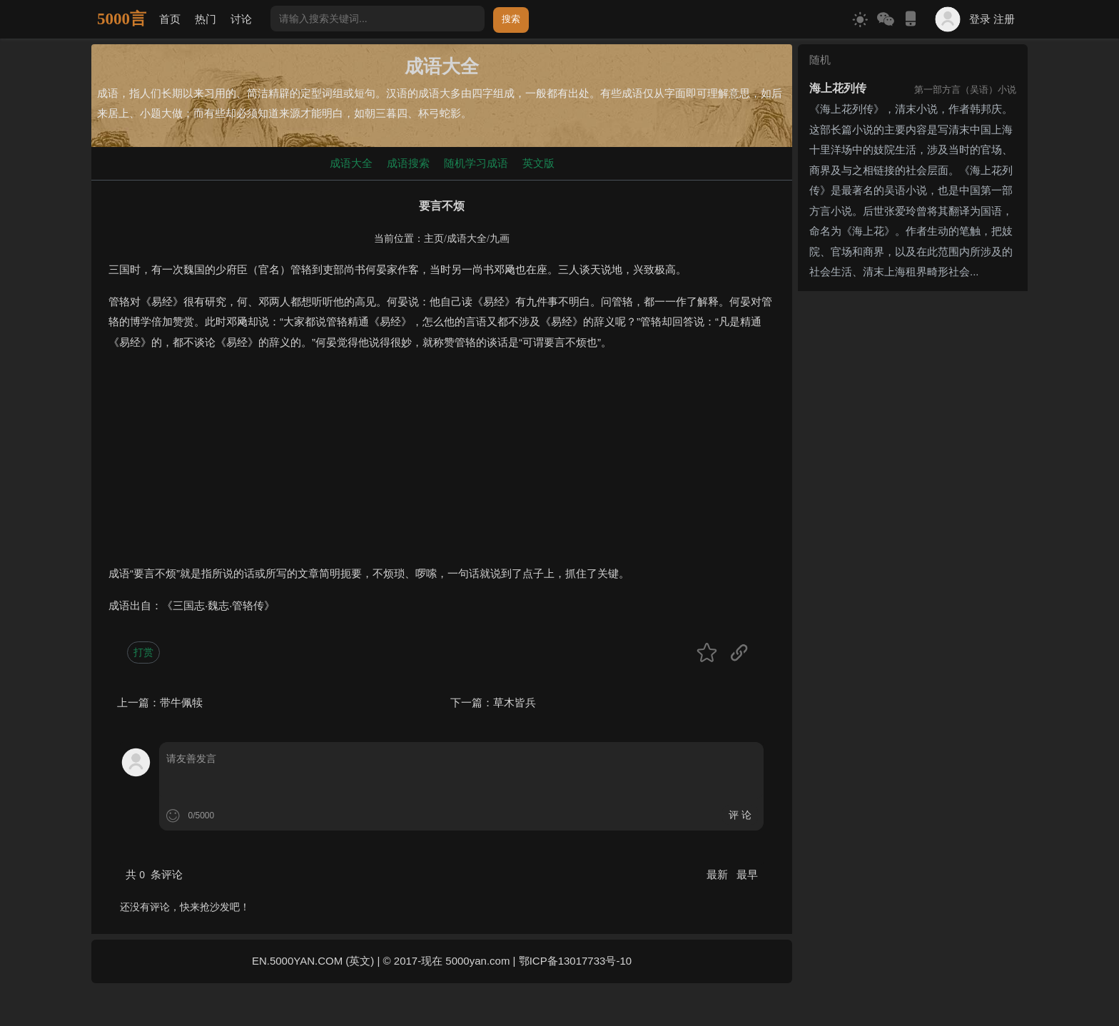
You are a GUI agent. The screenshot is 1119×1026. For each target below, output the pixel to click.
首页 (170, 19)
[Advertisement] (441, 464)
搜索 (511, 19)
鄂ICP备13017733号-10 (575, 961)
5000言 (121, 19)
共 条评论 (154, 874)
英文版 (538, 163)
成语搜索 (408, 163)
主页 (434, 238)
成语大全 (351, 163)
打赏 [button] (143, 652)
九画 (500, 238)
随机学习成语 (476, 163)
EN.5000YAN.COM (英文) (313, 961)
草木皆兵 (514, 702)
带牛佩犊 (181, 702)
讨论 (241, 19)
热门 (205, 19)
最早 (747, 874)
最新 (719, 874)
